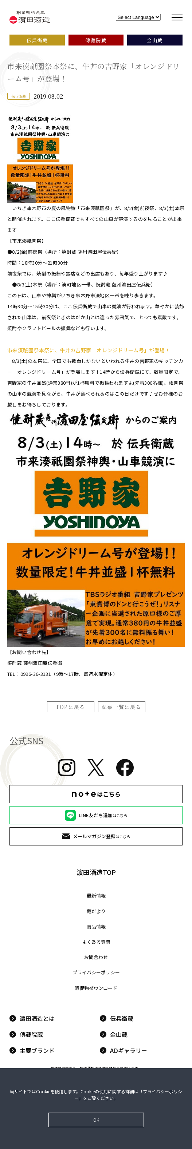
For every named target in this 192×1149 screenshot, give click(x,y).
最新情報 (96, 895)
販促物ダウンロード (96, 987)
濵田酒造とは (32, 1018)
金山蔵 (114, 1034)
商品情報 (96, 926)
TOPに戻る (70, 706)
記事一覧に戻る (122, 706)
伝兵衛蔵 (116, 1018)
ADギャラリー (123, 1050)
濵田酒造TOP (96, 872)
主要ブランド (32, 1050)
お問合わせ (96, 957)
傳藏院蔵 (26, 1034)
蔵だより (96, 911)
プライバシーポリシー (96, 972)
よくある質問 (96, 941)
